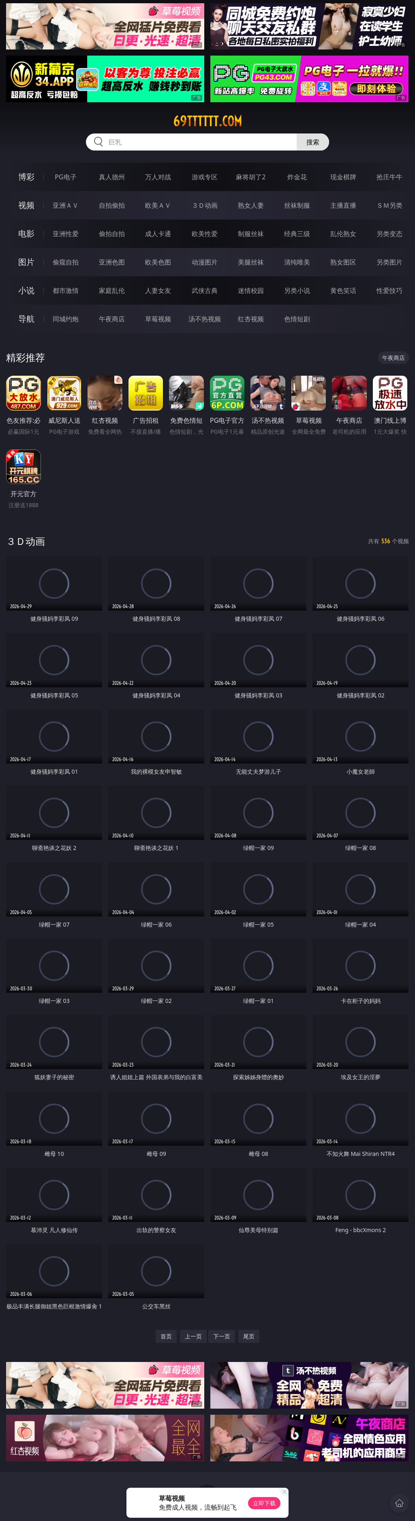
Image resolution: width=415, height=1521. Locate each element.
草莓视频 (158, 318)
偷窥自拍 (66, 262)
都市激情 (66, 290)
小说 (26, 290)
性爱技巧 (389, 290)
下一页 (221, 1336)
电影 (26, 233)
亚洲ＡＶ (66, 205)
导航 (26, 318)
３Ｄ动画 (205, 205)
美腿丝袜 (251, 262)
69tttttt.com (207, 121)
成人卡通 (158, 233)
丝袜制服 (297, 205)
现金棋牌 (343, 176)
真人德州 (112, 176)
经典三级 (297, 233)
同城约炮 (66, 318)
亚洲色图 (112, 262)
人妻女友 (158, 290)
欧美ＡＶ (158, 205)
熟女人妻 (251, 205)
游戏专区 (205, 176)
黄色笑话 (343, 290)
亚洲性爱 (66, 233)
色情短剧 (297, 318)
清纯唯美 (297, 262)
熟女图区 (343, 262)
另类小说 (297, 290)
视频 (26, 205)
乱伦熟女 (343, 233)
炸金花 (297, 176)
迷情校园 (251, 290)
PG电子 (65, 176)
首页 (166, 1336)
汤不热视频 (204, 318)
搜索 (312, 142)
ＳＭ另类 (389, 205)
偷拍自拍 (112, 233)
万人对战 (158, 176)
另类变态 (389, 233)
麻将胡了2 (250, 176)
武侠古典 (205, 290)
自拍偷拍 (112, 205)
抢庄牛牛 (389, 176)
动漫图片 (205, 262)
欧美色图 (158, 262)
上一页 (193, 1336)
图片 (26, 261)
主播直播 (343, 205)
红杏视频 (251, 318)
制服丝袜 (251, 233)
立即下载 (264, 1503)
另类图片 (389, 262)
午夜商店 (112, 318)
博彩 (26, 176)
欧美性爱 (205, 233)
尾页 (249, 1336)
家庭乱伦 (112, 290)
